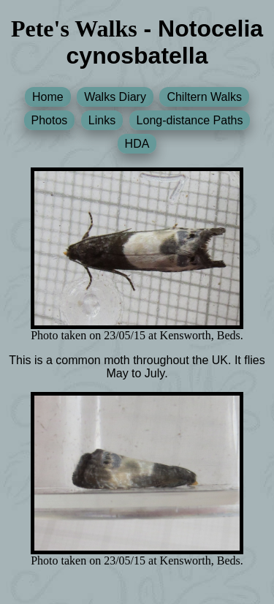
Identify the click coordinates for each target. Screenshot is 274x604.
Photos (49, 120)
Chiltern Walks (204, 97)
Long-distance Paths (190, 120)
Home (48, 97)
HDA (137, 143)
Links (101, 120)
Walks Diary (115, 97)
